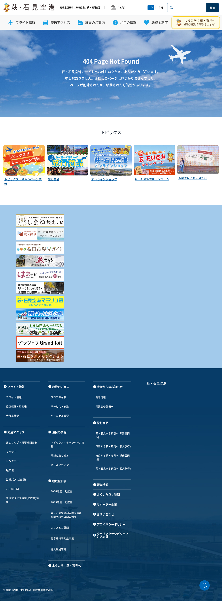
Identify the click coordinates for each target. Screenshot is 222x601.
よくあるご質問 (60, 528)
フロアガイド (58, 397)
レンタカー (12, 461)
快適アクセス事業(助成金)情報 (22, 500)
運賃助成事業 (58, 549)
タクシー (11, 452)
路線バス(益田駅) (16, 479)
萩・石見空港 (156, 383)
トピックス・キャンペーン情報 (67, 444)
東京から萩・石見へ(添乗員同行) (113, 457)
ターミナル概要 (60, 416)
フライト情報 (14, 397)
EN (161, 7)
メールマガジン (60, 465)
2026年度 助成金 (61, 491)
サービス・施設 (60, 406)
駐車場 (10, 470)
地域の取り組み (60, 455)
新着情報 (101, 397)
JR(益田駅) (12, 489)
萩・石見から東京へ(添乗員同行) (113, 435)
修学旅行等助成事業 (62, 538)
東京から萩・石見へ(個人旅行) (113, 446)
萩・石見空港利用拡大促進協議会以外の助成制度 (66, 515)
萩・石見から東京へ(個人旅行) (113, 468)
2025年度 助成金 (61, 502)
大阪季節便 (12, 416)
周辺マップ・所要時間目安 (21, 443)
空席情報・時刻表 (16, 406)
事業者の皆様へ (105, 406)
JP (151, 7)
